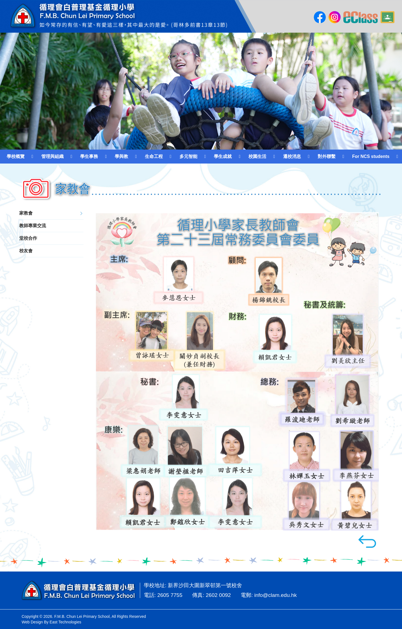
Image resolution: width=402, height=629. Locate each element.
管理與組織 (52, 156)
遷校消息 (292, 156)
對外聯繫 (327, 156)
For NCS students (370, 156)
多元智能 (188, 156)
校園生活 (257, 156)
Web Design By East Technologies (52, 622)
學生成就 (223, 156)
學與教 (121, 156)
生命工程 (154, 156)
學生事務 (89, 156)
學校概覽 (16, 156)
